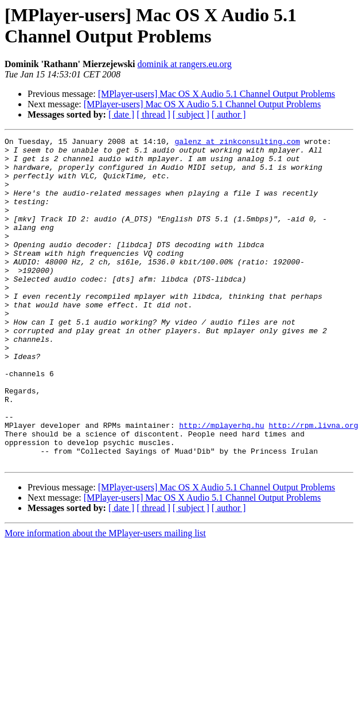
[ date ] (121, 114)
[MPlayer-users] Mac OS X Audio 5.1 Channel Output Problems (216, 94)
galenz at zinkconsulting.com (236, 143)
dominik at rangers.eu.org (185, 64)
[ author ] (229, 114)
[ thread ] (153, 114)
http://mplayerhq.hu (221, 483)
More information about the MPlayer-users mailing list (105, 598)
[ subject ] (191, 114)
